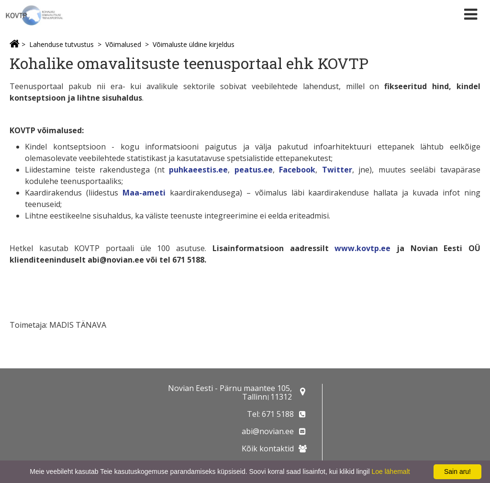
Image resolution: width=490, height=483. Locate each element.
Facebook (297, 169)
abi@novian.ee (268, 431)
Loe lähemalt (390, 471)
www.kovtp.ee (362, 248)
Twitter (337, 169)
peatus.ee (253, 169)
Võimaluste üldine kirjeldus (193, 44)
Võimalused (123, 44)
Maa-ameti (144, 192)
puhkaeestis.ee (198, 169)
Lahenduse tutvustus (61, 44)
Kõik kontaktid (268, 448)
